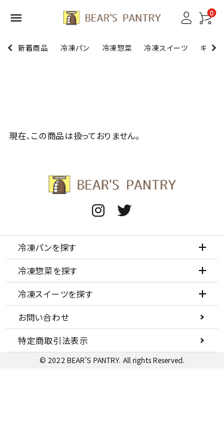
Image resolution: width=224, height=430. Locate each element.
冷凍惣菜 (117, 47)
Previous (11, 47)
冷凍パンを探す (47, 247)
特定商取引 (53, 340)
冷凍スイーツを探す (55, 294)
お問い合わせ (43, 317)
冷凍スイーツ (166, 47)
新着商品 (33, 47)
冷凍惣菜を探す (48, 271)
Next (212, 47)
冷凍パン (75, 47)
